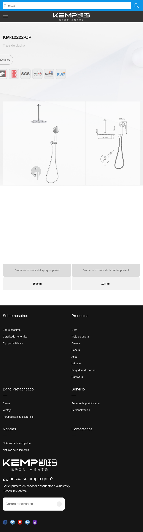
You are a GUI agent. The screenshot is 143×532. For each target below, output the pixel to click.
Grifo (74, 329)
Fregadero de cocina (83, 370)
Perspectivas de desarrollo (18, 416)
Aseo (74, 356)
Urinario (76, 363)
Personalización (81, 410)
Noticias (9, 429)
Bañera (76, 350)
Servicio (78, 389)
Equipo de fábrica (13, 343)
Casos (6, 403)
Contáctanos (82, 429)
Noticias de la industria (16, 449)
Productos (80, 316)
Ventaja (7, 410)
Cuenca (76, 343)
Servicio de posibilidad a (86, 403)
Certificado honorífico (15, 336)
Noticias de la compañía (17, 443)
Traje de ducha (14, 46)
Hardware (77, 376)
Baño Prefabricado (18, 389)
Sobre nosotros (15, 316)
